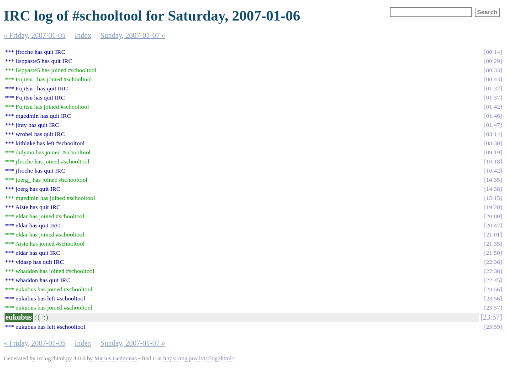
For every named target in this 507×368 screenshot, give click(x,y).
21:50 (493, 252)
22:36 (493, 261)
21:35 (493, 243)
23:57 (493, 307)
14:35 (493, 179)
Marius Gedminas (116, 358)
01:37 (493, 88)
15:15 (493, 198)
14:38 (493, 188)
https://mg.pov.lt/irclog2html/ (198, 358)
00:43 (493, 79)
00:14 (493, 51)
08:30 (493, 143)
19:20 (493, 207)
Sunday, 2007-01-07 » (132, 35)
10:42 (493, 170)
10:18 (493, 161)
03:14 (493, 134)
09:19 (493, 152)
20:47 (493, 225)
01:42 (493, 106)
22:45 (493, 280)
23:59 (493, 326)
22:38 (493, 271)
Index (82, 35)
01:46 (493, 115)
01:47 (493, 124)
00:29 (493, 61)
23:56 (493, 289)
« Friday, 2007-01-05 (34, 35)
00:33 (493, 70)
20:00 (493, 216)
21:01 (493, 234)
